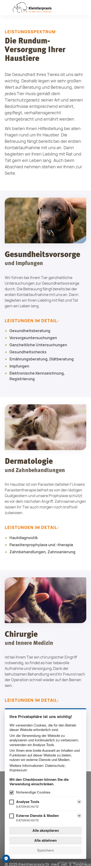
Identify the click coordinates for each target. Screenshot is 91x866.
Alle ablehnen (45, 840)
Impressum (18, 770)
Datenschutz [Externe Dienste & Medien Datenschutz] (27, 820)
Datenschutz (55, 766)
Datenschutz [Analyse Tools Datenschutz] (27, 806)
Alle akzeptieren (45, 830)
